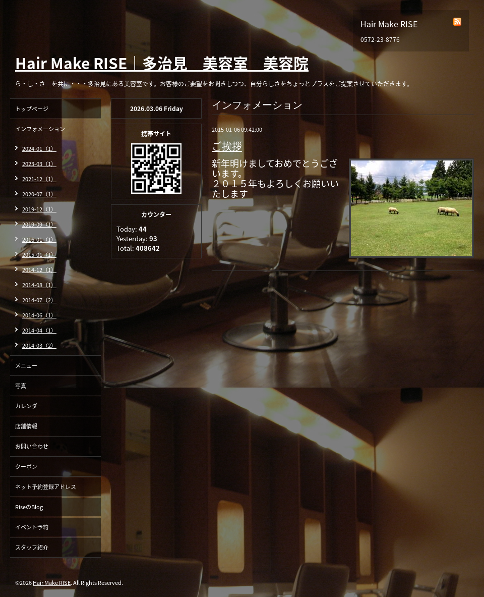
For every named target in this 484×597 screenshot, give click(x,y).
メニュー (26, 365)
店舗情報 (26, 426)
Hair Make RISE (52, 582)
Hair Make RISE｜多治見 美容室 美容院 (162, 62)
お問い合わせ (31, 446)
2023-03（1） (39, 163)
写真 (20, 386)
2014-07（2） (39, 300)
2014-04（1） (39, 330)
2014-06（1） (39, 315)
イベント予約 (31, 527)
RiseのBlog (29, 507)
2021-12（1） (39, 179)
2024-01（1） (39, 148)
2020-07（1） (39, 194)
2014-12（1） (39, 269)
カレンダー (29, 406)
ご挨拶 (227, 146)
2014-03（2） (39, 345)
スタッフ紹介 (31, 547)
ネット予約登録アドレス (45, 486)
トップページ (31, 108)
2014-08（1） (39, 285)
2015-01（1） (39, 254)
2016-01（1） (39, 239)
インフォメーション (40, 129)
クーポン (26, 466)
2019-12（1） (39, 209)
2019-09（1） (39, 224)
